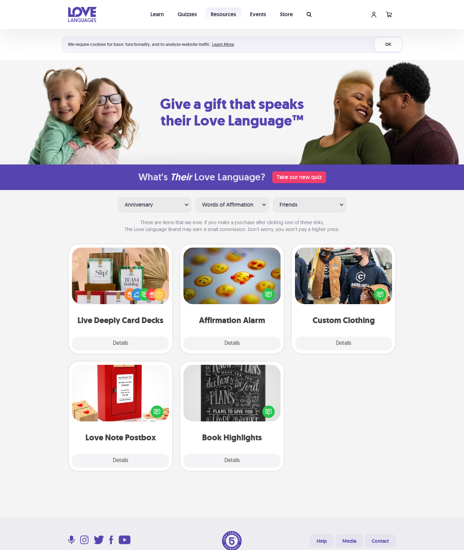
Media (349, 541)
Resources (223, 14)
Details (120, 343)
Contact (380, 541)
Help (322, 541)
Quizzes (187, 14)
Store (286, 14)
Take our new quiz (299, 177)
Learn (157, 14)
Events (258, 14)
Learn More (223, 44)
